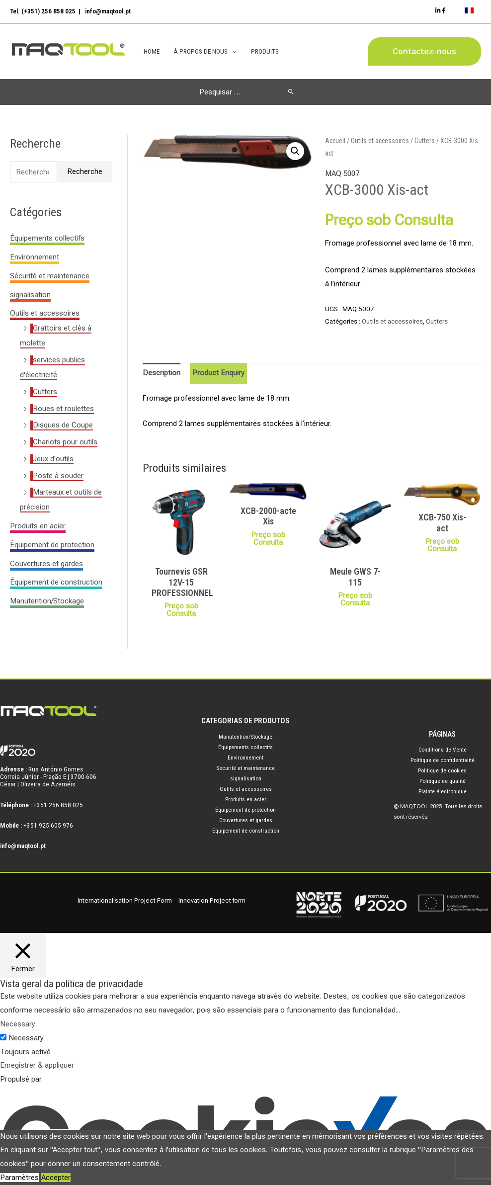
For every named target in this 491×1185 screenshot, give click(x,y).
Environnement (34, 257)
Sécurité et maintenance (49, 276)
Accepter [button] (56, 1177)
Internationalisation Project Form (125, 900)
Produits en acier (38, 526)
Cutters (45, 392)
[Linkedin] (438, 11)
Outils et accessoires (45, 313)
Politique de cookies (442, 770)
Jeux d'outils (53, 459)
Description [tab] (161, 373)
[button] (424, 52)
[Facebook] (444, 11)
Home (152, 52)
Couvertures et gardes (46, 563)
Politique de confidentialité (442, 760)
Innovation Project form (212, 900)
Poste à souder (58, 475)
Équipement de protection (52, 545)
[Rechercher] (291, 92)
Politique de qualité (442, 781)
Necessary (26, 1037)
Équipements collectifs (47, 238)
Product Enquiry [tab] (218, 373)
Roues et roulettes (63, 408)
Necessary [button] (17, 1024)
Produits (264, 52)
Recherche (84, 172)
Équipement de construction (56, 582)
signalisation (30, 294)
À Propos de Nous (200, 52)
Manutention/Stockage (47, 601)
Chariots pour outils (65, 442)
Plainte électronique (442, 791)
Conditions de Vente (442, 750)
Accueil (335, 141)
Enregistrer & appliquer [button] (37, 1065)
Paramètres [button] (19, 1177)
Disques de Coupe (63, 425)
